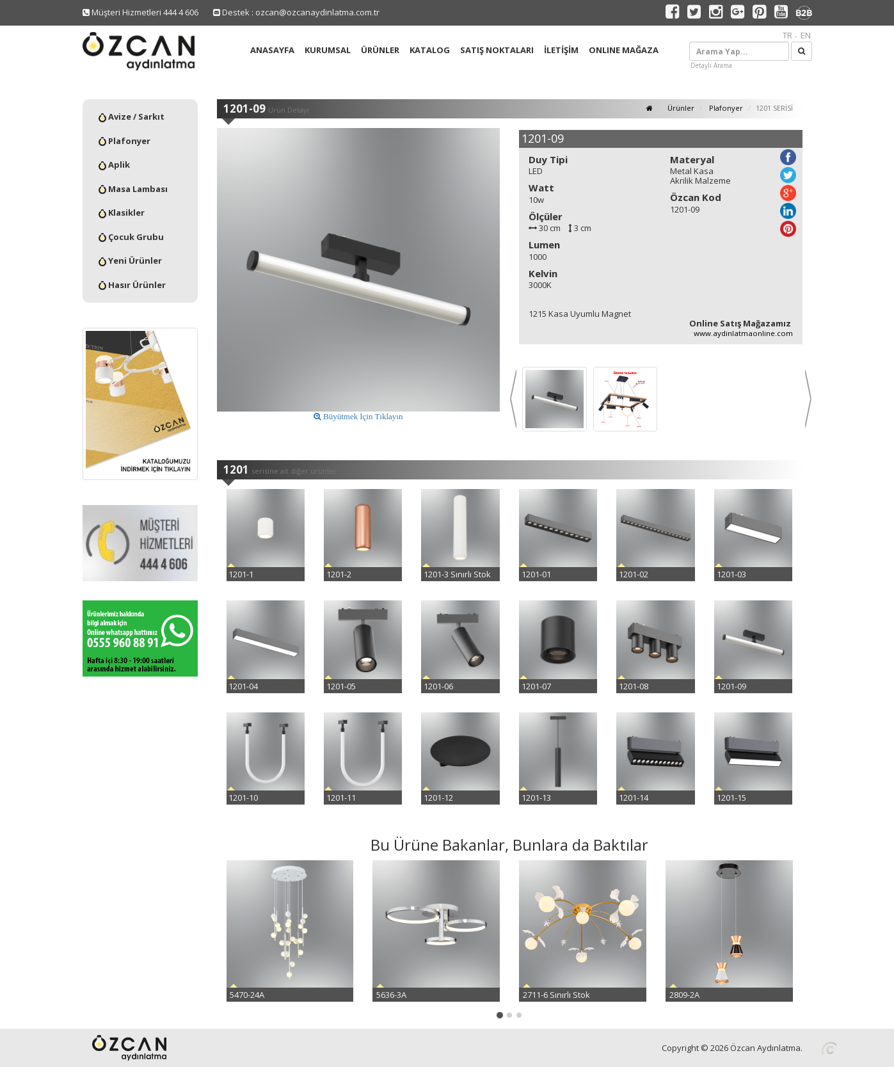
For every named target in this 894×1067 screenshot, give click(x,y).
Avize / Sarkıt (131, 116)
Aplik (114, 164)
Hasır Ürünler (132, 285)
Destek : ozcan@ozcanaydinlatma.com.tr (296, 12)
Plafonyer (124, 141)
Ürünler (680, 108)
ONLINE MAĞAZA (624, 50)
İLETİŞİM (561, 50)
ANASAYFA (272, 50)
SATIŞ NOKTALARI (497, 50)
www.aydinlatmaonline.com (743, 333)
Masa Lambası (133, 189)
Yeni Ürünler (130, 260)
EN (806, 35)
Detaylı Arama (711, 65)
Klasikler (122, 212)
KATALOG (430, 50)
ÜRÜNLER (380, 50)
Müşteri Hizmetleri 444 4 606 (140, 12)
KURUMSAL (328, 50)
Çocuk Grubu (131, 237)
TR (787, 35)
